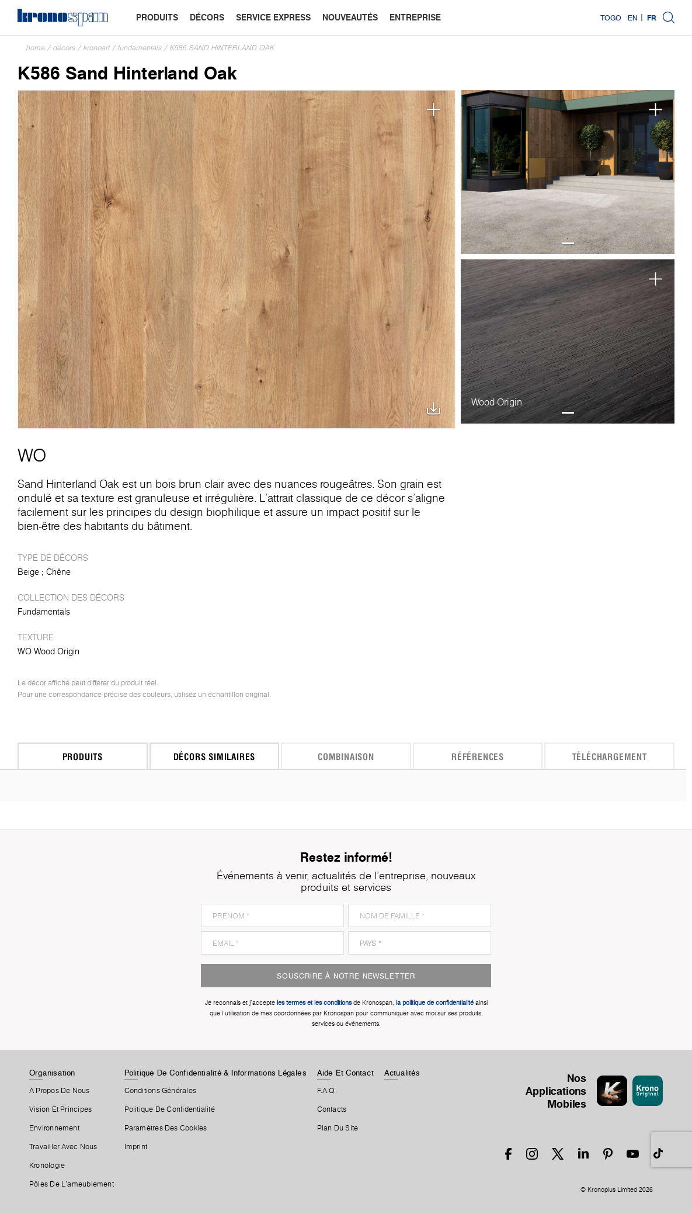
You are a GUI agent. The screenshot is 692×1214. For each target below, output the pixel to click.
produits (157, 17)
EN (632, 17)
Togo (610, 17)
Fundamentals (140, 48)
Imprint (136, 1146)
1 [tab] (568, 243)
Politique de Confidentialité (169, 1109)
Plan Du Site (338, 1128)
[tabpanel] (568, 172)
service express (273, 17)
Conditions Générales (160, 1090)
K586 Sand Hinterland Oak (222, 48)
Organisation (52, 1072)
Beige (28, 572)
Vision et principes (60, 1109)
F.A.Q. (327, 1090)
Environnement (54, 1128)
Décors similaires (214, 756)
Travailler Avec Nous (63, 1146)
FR (651, 17)
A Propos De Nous (59, 1090)
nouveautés (350, 17)
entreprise (415, 17)
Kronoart (97, 48)
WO (32, 455)
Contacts (332, 1109)
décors (207, 17)
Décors (64, 48)
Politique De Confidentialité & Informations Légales (215, 1072)
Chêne (58, 572)
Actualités (402, 1072)
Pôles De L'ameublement (71, 1184)
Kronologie (47, 1165)
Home (35, 48)
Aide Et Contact (345, 1072)
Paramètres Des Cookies (165, 1128)
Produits (82, 756)
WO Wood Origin (48, 651)
